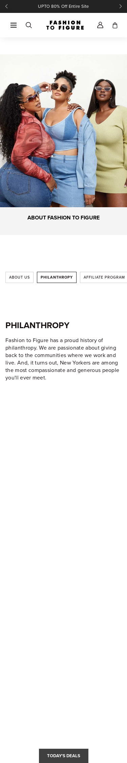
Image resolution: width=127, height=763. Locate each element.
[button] (13, 25)
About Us (19, 277)
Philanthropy (57, 277)
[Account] (100, 25)
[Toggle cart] (115, 25)
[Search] (28, 25)
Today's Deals (63, 755)
